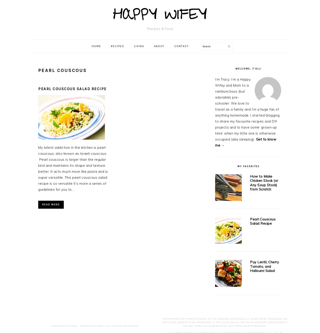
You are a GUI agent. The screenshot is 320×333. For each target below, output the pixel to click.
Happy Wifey (160, 16)
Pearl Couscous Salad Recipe (72, 89)
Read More (51, 204)
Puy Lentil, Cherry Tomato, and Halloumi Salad (264, 266)
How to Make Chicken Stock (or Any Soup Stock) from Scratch (264, 183)
